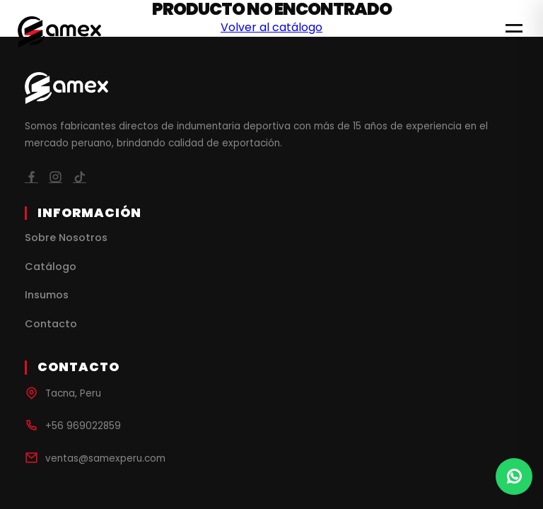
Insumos (47, 295)
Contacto (51, 324)
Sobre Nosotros (66, 237)
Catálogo (50, 266)
